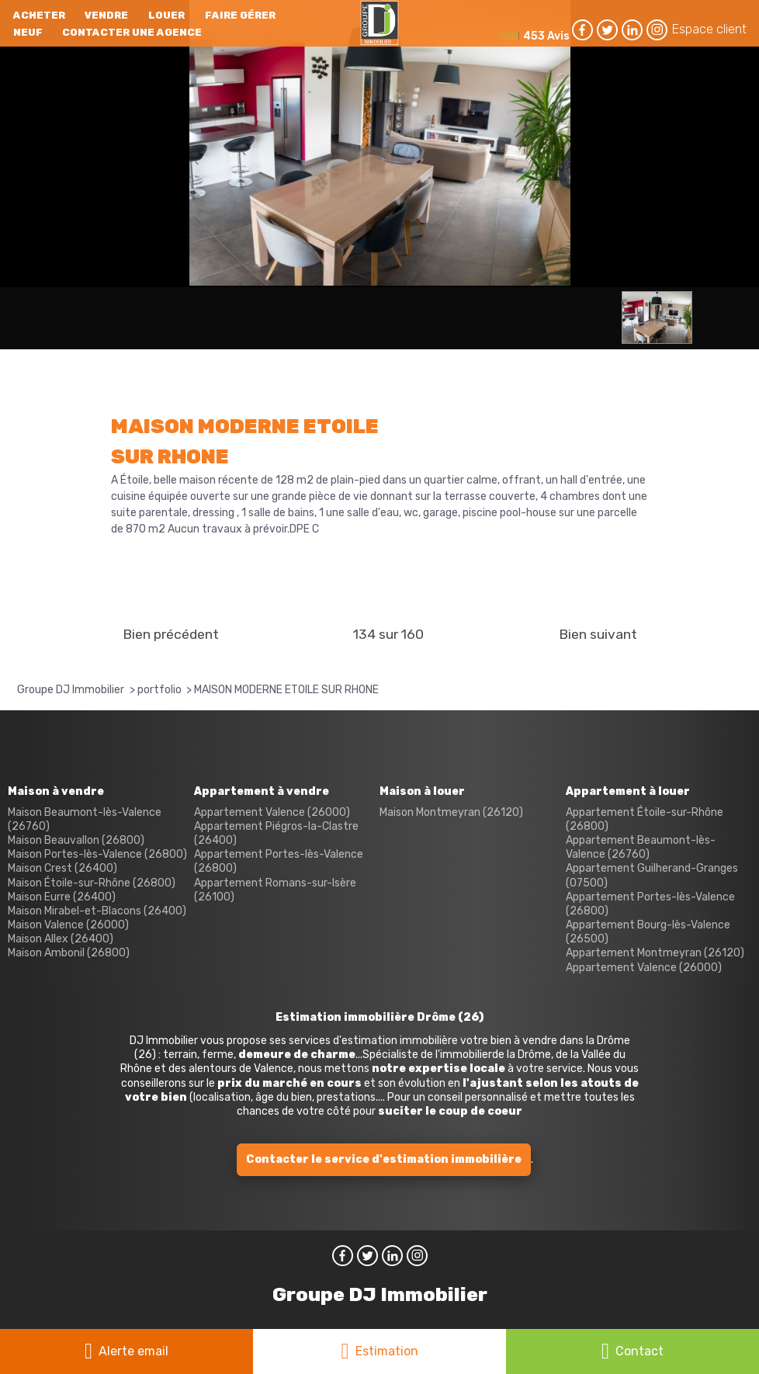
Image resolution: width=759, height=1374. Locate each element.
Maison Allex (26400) (60, 938)
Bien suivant (598, 634)
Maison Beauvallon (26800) (76, 840)
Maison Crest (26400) (62, 868)
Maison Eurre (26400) (62, 897)
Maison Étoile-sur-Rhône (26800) (91, 883)
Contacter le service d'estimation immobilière (384, 1159)
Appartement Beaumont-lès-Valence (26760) (641, 847)
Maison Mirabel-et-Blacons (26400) (97, 911)
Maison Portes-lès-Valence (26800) (97, 854)
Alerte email (133, 1351)
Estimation (386, 1351)
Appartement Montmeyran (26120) (655, 952)
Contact (639, 1351)
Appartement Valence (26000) (272, 812)
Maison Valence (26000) (68, 925)
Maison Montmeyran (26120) (451, 812)
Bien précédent (171, 634)
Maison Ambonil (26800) (69, 952)
